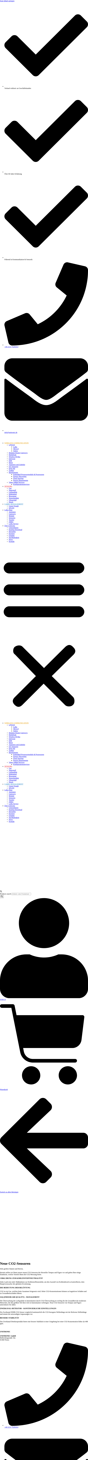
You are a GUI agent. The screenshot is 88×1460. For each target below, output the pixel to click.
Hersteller (12, 532)
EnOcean (12, 459)
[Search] (2, 896)
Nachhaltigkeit (14, 537)
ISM (10, 461)
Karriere (12, 534)
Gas (10, 488)
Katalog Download (15, 530)
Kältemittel (13, 494)
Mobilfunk (12, 455)
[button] (44, 632)
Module (11, 516)
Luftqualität (13, 492)
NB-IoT (16, 449)
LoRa (15, 447)
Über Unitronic (9, 526)
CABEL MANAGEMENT (13, 504)
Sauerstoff (12, 490)
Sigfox (15, 451)
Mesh (11, 463)
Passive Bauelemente (20, 480)
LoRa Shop (8, 510)
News (11, 539)
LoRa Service (13, 524)
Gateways (12, 514)
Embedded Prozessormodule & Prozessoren (28, 474)
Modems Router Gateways (18, 453)
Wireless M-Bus (14, 457)
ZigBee (11, 470)
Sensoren (12, 518)
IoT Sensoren (13, 467)
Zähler (11, 522)
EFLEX (11, 508)
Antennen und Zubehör (17, 465)
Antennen (12, 512)
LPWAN (12, 445)
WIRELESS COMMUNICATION (16, 443)
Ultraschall (12, 500)
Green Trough (14, 506)
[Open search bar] (1, 892)
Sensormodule (14, 498)
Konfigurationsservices (21, 484)
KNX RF (12, 469)
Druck (11, 502)
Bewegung (12, 496)
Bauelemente (13, 472)
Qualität (12, 536)
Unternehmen (13, 528)
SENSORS (8, 486)
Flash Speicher (18, 478)
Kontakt (12, 541)
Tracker (11, 520)
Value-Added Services (17, 482)
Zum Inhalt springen (7, 1)
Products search (6, 894)
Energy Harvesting (19, 476)
